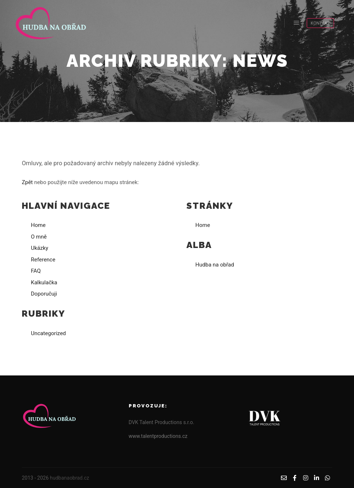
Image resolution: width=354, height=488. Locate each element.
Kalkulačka (44, 282)
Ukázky (39, 248)
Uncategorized (48, 333)
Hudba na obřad (215, 264)
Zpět (27, 182)
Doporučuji (44, 293)
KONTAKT (320, 23)
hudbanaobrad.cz (69, 478)
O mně (39, 236)
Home (38, 225)
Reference (43, 259)
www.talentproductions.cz (158, 436)
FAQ (36, 271)
